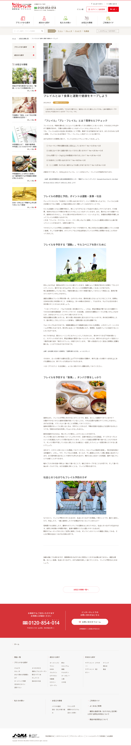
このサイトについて (62, 736)
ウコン (60, 31)
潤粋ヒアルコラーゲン (39, 671)
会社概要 (110, 736)
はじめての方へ (97, 4)
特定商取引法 (49, 736)
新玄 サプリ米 (36, 675)
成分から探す (55, 657)
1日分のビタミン (19, 684)
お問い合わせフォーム (90, 622)
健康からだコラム (73, 709)
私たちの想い (65, 22)
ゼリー (87, 672)
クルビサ (78, 31)
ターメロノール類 (65, 677)
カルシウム (65, 666)
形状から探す (90, 657)
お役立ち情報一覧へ (81, 589)
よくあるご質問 (95, 706)
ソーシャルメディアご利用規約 (95, 736)
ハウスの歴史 (56, 706)
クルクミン (53, 672)
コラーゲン (53, 685)
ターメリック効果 (20, 681)
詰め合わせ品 (36, 681)
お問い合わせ (112, 4)
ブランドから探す (21, 662)
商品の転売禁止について (99, 719)
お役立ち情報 (57, 700)
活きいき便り (71, 713)
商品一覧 (17, 657)
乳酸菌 (86, 31)
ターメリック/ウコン (54, 664)
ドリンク (106, 663)
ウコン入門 (71, 706)
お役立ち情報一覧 (24, 38)
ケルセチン (65, 672)
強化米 (105, 666)
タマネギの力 (36, 668)
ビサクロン (53, 676)
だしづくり (35, 678)
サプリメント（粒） (91, 669)
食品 (104, 669)
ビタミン (53, 682)
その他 (63, 682)
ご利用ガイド (108, 22)
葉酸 (62, 669)
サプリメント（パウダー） (92, 664)
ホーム (14, 38)
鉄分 (62, 663)
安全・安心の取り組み (58, 711)
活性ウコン (18, 687)
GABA (52, 669)
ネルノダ (68, 31)
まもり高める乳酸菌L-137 (21, 676)
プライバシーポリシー (77, 736)
